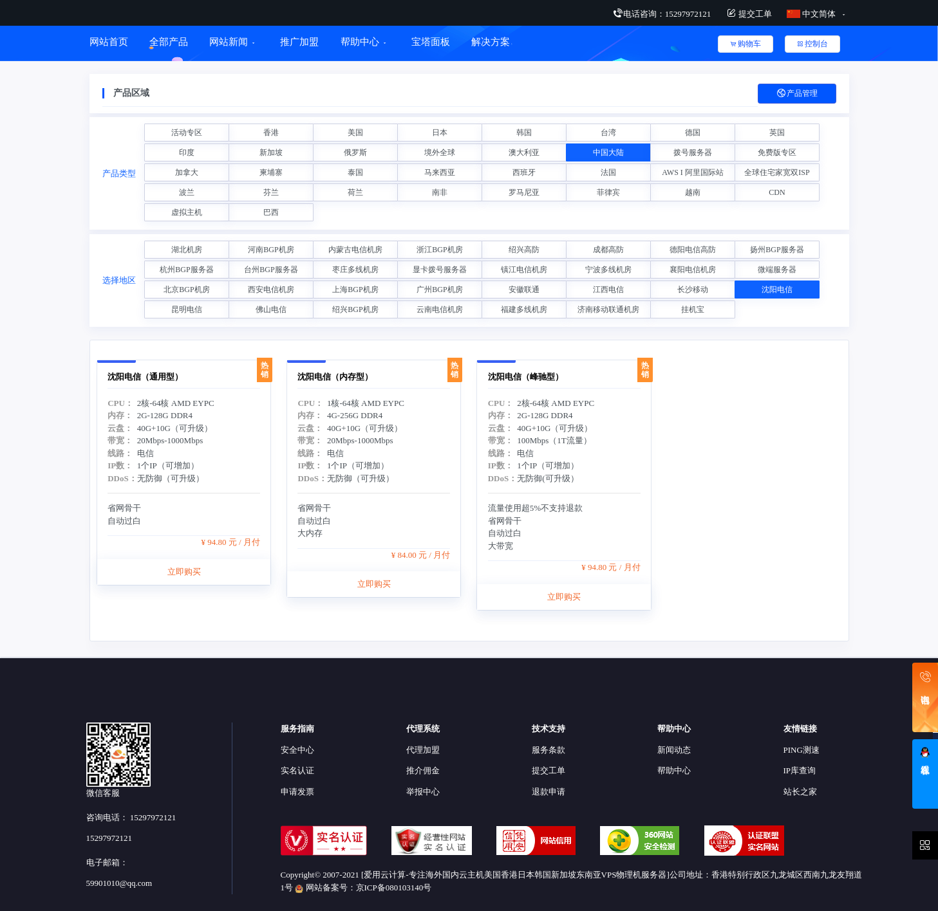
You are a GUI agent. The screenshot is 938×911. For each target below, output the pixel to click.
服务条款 (548, 750)
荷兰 (355, 192)
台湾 (608, 132)
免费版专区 (777, 152)
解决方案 (492, 42)
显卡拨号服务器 (440, 269)
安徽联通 (524, 289)
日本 (439, 132)
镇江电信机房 (524, 269)
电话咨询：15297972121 (662, 14)
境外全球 (439, 152)
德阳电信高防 (693, 249)
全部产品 (168, 42)
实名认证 (297, 770)
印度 (186, 152)
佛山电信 (271, 309)
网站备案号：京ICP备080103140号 (363, 887)
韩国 (524, 132)
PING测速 (801, 750)
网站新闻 (228, 42)
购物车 (745, 43)
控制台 (812, 43)
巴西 (271, 212)
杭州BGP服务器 (186, 269)
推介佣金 (423, 770)
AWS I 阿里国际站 (693, 172)
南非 (439, 192)
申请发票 (297, 791)
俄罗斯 (355, 152)
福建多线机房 (524, 309)
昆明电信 (186, 309)
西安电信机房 (271, 289)
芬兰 (271, 192)
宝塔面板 (430, 42)
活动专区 (186, 132)
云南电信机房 (440, 309)
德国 (692, 132)
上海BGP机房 (355, 289)
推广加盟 (299, 42)
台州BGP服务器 (270, 269)
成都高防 (608, 249)
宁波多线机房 (608, 269)
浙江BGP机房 (439, 249)
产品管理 (797, 94)
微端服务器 (777, 269)
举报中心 (423, 791)
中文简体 (812, 14)
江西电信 (608, 289)
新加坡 (271, 152)
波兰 (186, 192)
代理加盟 (423, 750)
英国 (777, 132)
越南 (692, 192)
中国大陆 (608, 152)
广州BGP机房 (439, 289)
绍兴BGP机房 (355, 309)
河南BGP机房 (271, 249)
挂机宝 (692, 309)
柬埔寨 (271, 172)
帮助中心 (360, 42)
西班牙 (524, 172)
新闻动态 (674, 750)
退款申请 (548, 791)
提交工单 (749, 14)
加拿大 (186, 172)
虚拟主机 (186, 212)
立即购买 (184, 605)
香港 (271, 132)
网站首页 (108, 42)
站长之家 (800, 791)
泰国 (355, 172)
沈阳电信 (777, 289)
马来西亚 (439, 172)
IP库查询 (799, 770)
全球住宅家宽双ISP (776, 172)
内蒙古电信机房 (355, 249)
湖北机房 (186, 249)
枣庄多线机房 (355, 269)
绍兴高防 (524, 249)
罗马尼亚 (524, 192)
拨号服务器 (692, 152)
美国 (355, 132)
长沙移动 (692, 289)
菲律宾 (608, 192)
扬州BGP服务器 (776, 249)
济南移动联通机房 (608, 309)
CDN (777, 192)
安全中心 (297, 750)
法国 (608, 172)
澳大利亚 (524, 152)
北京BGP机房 (186, 289)
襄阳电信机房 (693, 269)
